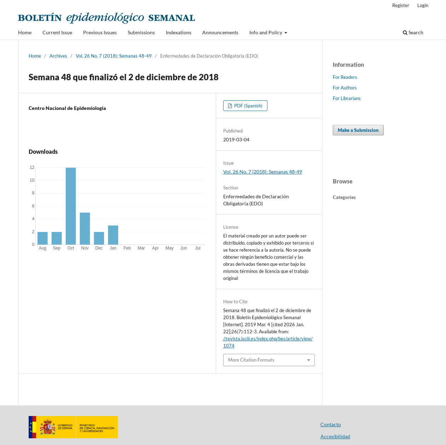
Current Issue (57, 32)
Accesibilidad (335, 436)
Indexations (178, 32)
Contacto (330, 424)
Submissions (141, 32)
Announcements (220, 32)
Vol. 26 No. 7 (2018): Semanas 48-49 (114, 56)
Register (400, 5)
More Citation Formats (251, 360)
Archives (58, 56)
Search (413, 32)
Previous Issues (100, 32)
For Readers (345, 77)
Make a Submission (358, 130)
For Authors (345, 87)
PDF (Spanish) (247, 106)
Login (422, 5)
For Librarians (347, 98)
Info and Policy (266, 32)
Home (24, 32)
